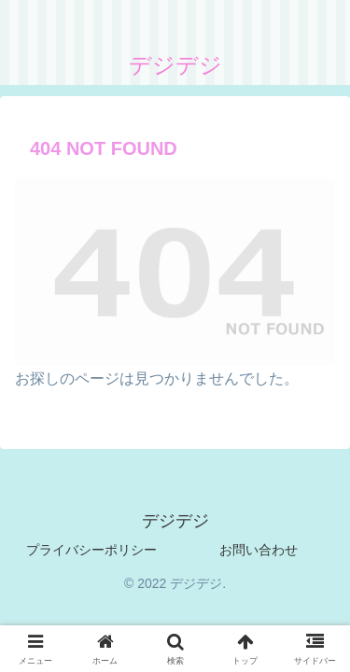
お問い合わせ (258, 549)
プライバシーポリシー (91, 549)
